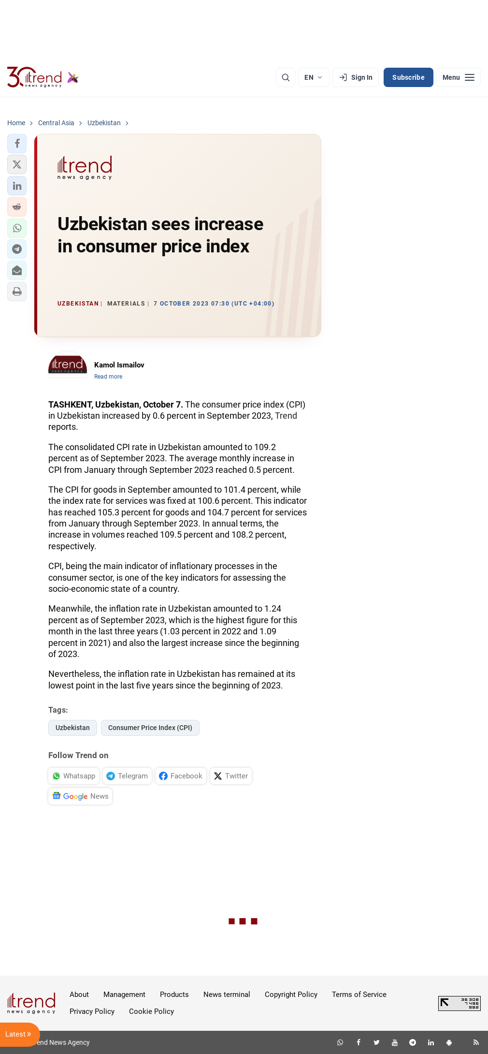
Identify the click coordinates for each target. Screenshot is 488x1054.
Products (174, 994)
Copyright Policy (291, 994)
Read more (108, 376)
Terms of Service (359, 994)
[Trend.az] (43, 77)
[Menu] (458, 77)
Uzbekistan (73, 728)
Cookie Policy (151, 1011)
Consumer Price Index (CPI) (150, 728)
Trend (286, 415)
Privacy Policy (92, 1011)
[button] (17, 143)
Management (124, 994)
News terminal (226, 994)
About (79, 994)
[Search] (285, 77)
